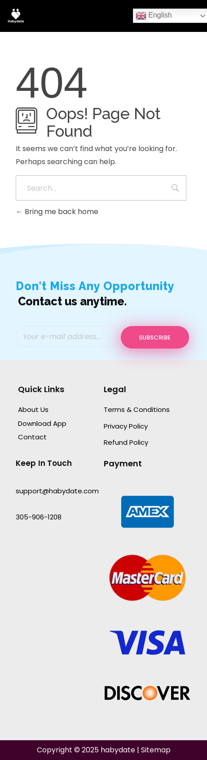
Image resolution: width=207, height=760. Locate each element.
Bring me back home (57, 211)
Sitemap (156, 750)
